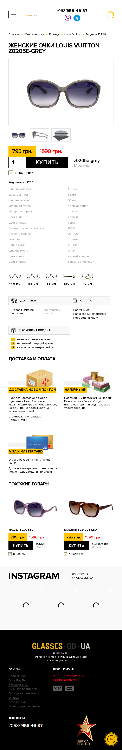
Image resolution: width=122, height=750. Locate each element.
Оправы (13, 697)
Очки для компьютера (23, 693)
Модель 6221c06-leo (80, 529)
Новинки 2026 (18, 676)
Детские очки (17, 702)
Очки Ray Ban (17, 680)
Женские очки (18, 684)
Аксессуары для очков (24, 706)
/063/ (72, 10)
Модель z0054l (20, 529)
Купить (47, 162)
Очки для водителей (22, 689)
